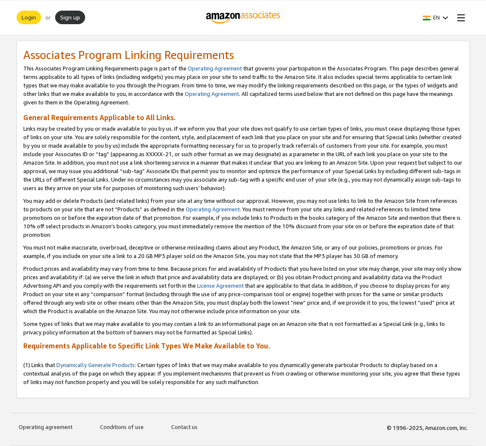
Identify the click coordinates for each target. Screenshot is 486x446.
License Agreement (220, 285)
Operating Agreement (215, 68)
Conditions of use (122, 427)
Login (29, 17)
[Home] (243, 17)
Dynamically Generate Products (95, 365)
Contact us (184, 427)
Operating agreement (45, 427)
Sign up (70, 17)
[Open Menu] (459, 17)
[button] (435, 17)
